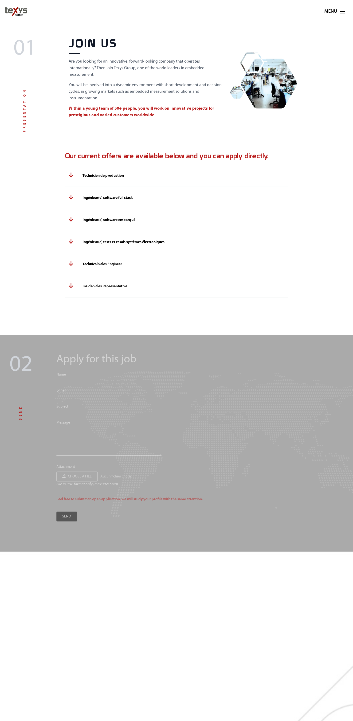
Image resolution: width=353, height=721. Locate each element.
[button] (342, 11)
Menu (336, 11)
